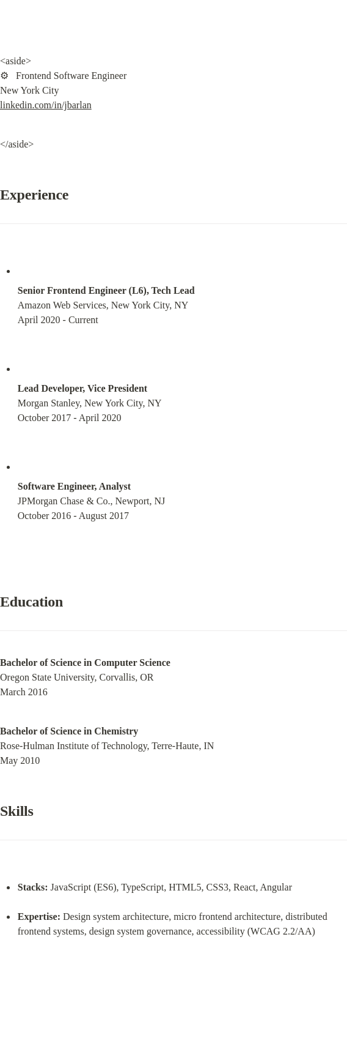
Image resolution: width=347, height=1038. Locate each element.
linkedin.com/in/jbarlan (46, 105)
